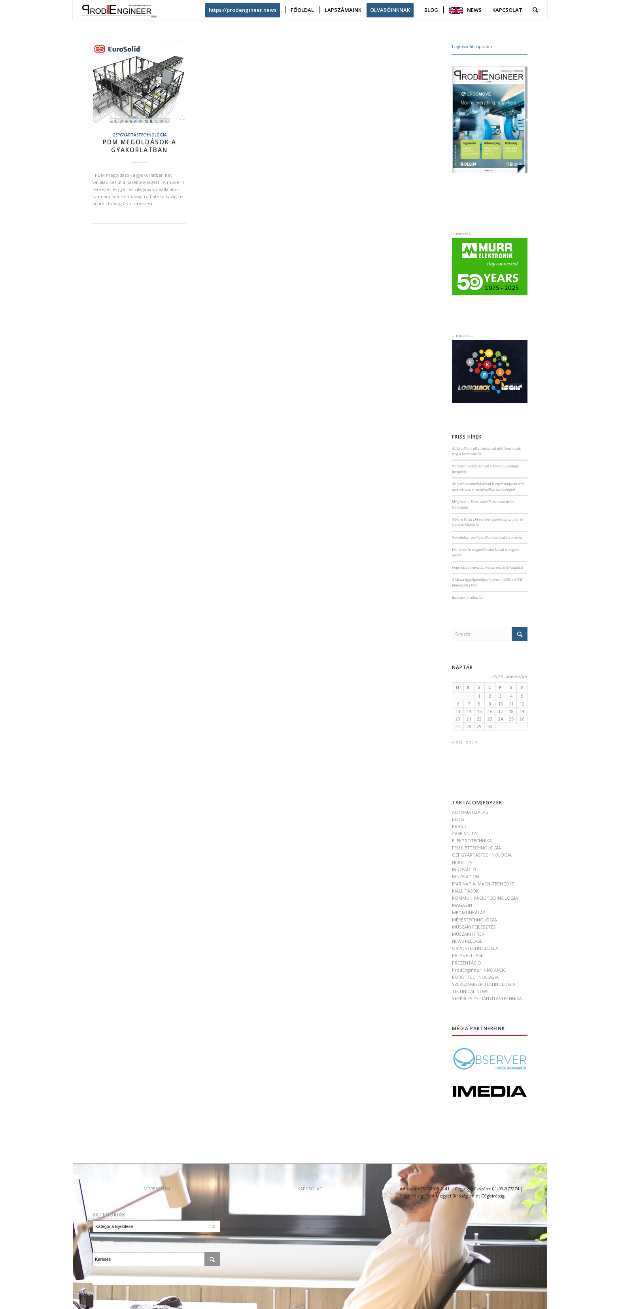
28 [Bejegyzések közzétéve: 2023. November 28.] (469, 726)
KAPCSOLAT (309, 1189)
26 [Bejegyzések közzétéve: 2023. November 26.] (522, 719)
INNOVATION (465, 877)
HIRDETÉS (462, 862)
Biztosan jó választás (467, 598)
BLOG (458, 819)
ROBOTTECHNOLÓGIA (475, 977)
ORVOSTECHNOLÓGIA (475, 948)
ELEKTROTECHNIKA (472, 841)
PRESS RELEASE (467, 955)
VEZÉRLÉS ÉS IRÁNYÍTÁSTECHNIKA (487, 998)
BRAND (459, 826)
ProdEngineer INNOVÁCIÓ (479, 970)
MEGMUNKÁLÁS (468, 913)
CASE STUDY (465, 833)
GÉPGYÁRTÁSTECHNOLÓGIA (139, 135)
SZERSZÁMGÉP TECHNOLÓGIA (483, 984)
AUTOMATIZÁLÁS (470, 812)
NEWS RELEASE (467, 941)
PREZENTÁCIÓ (466, 963)
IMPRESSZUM (156, 1189)
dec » (471, 742)
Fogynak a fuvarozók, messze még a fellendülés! (487, 567)
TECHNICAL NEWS (470, 991)
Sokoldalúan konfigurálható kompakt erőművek (487, 537)
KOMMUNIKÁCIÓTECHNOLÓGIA (485, 898)
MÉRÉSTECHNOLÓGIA (474, 920)
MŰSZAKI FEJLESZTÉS (473, 927)
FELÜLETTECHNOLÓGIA (476, 848)
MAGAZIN (462, 905)
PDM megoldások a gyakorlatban (139, 146)
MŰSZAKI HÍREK (468, 934)
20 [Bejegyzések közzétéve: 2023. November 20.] (458, 719)
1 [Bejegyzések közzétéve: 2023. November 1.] (479, 696)
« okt (457, 742)
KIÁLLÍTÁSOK (465, 891)
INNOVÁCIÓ (464, 869)
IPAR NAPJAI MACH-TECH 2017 (483, 884)
